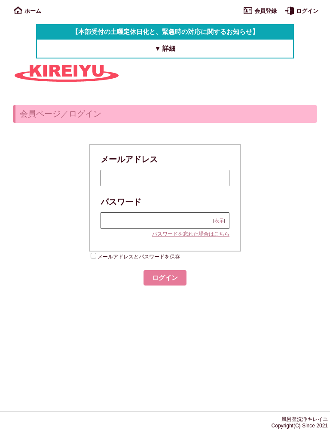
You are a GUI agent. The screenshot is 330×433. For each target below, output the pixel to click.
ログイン (301, 11)
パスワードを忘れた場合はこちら (190, 234)
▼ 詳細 (165, 48)
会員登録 (260, 11)
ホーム (27, 11)
